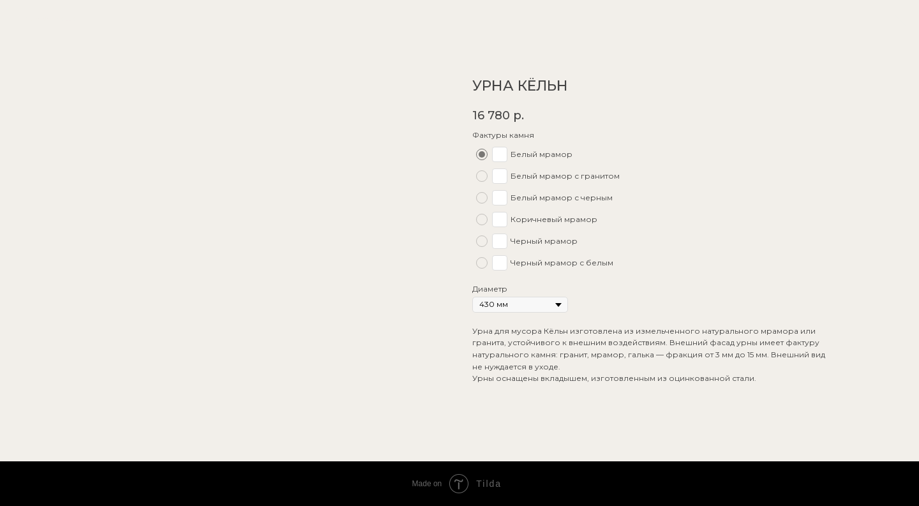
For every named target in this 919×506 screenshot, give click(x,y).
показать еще (49, 18)
